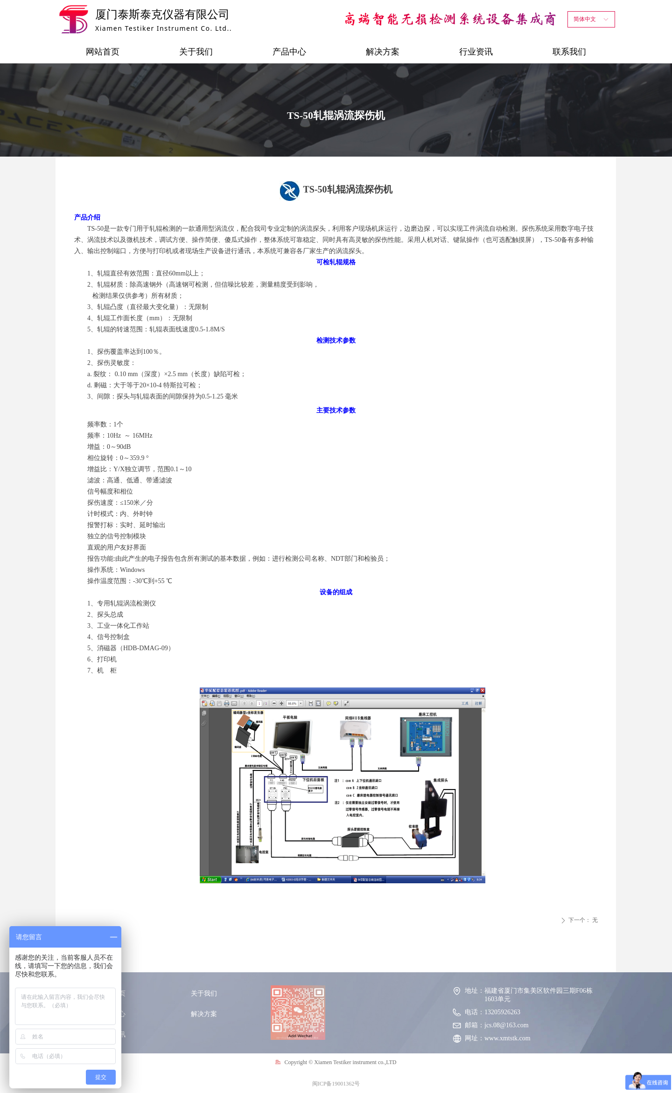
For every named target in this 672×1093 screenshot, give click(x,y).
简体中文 (585, 19)
